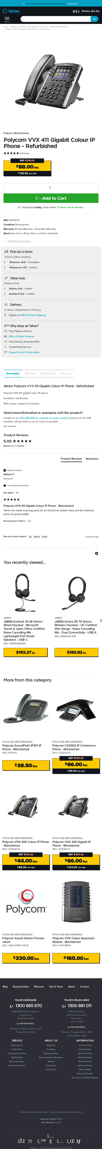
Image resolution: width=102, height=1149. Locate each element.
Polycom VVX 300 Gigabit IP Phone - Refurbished (71, 842)
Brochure (66, 373)
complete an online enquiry (53, 418)
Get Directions (25, 1022)
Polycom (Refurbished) (16, 133)
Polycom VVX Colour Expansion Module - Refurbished (73, 938)
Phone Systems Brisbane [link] (51, 1056)
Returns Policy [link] (85, 1060)
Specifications (48, 373)
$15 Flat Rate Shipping (33, 315)
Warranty (30, 373)
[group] (51, 441)
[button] (17, 241)
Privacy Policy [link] (85, 1047)
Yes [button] (30, 536)
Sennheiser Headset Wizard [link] (85, 1076)
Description (13, 373)
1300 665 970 (27, 418)
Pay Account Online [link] (17, 1052)
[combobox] (55, 19)
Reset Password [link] (17, 1060)
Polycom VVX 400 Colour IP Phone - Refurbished (25, 842)
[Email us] (80, 1139)
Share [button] (44, 536)
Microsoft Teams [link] (85, 1072)
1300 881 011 (76, 1004)
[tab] (13, 373)
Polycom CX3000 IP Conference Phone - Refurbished (74, 746)
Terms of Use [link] (85, 1043)
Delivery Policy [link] (85, 1056)
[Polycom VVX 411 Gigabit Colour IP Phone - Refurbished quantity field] (51, 188)
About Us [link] (50, 1043)
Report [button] (37, 536)
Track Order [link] (16, 1047)
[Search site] (94, 19)
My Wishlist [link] (16, 1056)
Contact (84, 985)
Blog (5, 985)
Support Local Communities (24, 352)
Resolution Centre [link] (17, 1064)
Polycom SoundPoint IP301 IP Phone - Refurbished (21, 746)
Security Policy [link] (85, 1052)
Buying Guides (21, 985)
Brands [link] (51, 1060)
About (71, 985)
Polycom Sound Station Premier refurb (23, 938)
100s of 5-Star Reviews (21, 336)
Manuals (39, 985)
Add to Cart (51, 198)
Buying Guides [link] (51, 1052)
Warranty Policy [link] (85, 1064)
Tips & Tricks (56, 985)
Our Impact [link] (51, 1064)
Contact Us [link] (51, 1068)
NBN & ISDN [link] (85, 1068)
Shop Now (73, 4)
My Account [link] (17, 1043)
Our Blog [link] (51, 1047)
